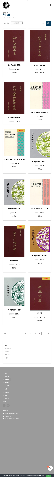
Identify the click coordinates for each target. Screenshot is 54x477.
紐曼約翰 (39, 320)
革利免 (37, 72)
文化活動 (6, 386)
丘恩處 (40, 169)
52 (30, 333)
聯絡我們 (6, 398)
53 (35, 333)
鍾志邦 (40, 263)
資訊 (5, 395)
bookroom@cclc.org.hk (12, 418)
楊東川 (14, 317)
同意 (48, 475)
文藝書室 (6, 383)
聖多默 (14, 268)
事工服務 (6, 392)
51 (26, 333)
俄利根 (42, 72)
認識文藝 (6, 376)
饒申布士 (14, 72)
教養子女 (7, 355)
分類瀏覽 (7, 351)
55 (44, 333)
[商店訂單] (17, 23)
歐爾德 (40, 216)
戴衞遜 (14, 166)
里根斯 (40, 119)
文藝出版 (8, 17)
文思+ (6, 389)
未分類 (6, 358)
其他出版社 (8, 348)
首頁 (4, 17)
